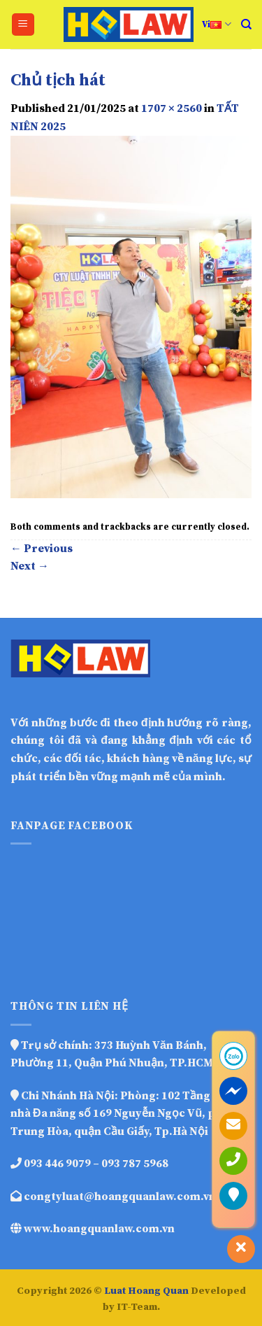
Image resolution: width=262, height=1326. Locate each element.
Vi (216, 24)
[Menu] (23, 24)
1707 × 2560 (171, 108)
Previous (41, 549)
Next (29, 566)
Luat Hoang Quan (146, 1291)
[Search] (246, 24)
